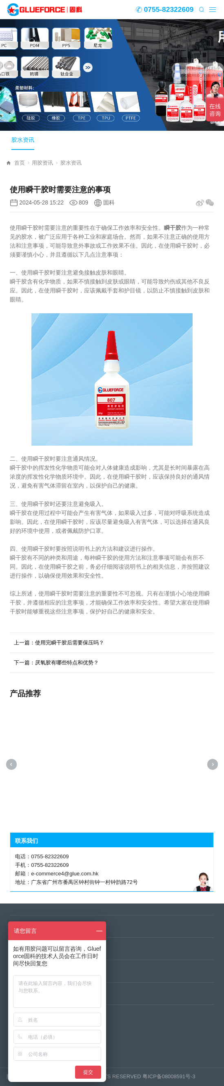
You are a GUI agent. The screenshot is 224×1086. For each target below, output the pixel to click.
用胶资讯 (45, 163)
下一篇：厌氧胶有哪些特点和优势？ (56, 663)
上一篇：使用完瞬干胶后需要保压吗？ (59, 643)
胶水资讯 (22, 140)
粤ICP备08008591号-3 (168, 1076)
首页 (21, 163)
